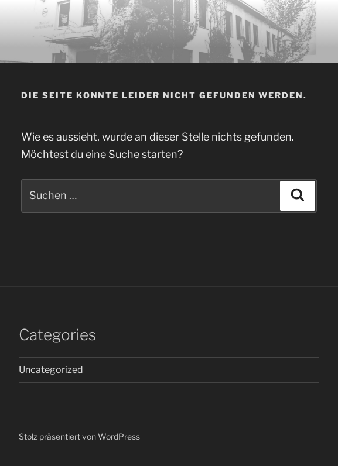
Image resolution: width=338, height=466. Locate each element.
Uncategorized (51, 369)
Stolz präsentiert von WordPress (79, 436)
